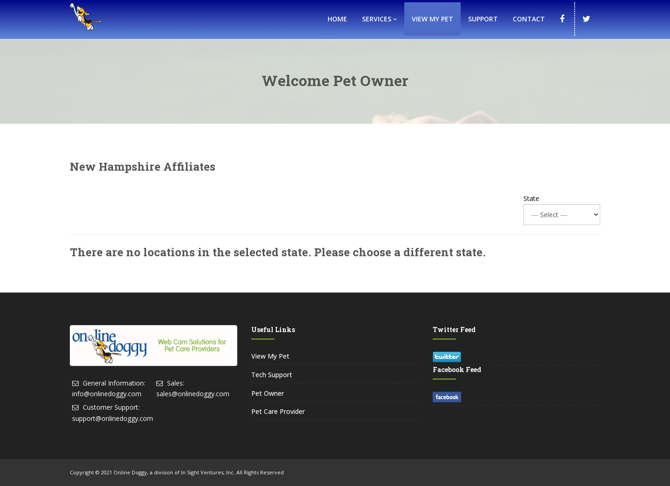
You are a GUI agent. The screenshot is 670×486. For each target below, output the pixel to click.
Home (337, 18)
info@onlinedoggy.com (106, 393)
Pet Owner (267, 393)
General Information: (114, 383)
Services (379, 18)
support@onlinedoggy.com (112, 418)
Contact (529, 18)
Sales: (175, 383)
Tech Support (271, 374)
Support (483, 18)
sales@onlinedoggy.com (192, 393)
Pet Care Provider (278, 411)
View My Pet (432, 18)
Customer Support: (111, 407)
